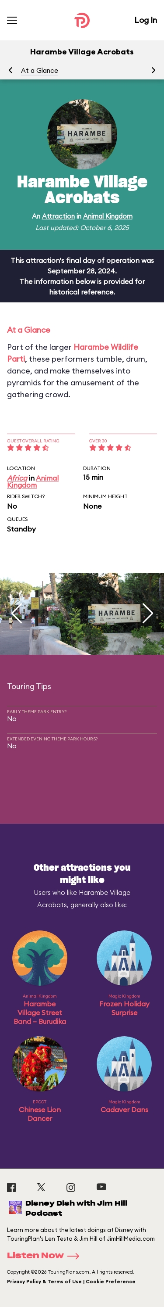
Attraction (58, 216)
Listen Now (46, 1256)
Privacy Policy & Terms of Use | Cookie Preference (71, 1281)
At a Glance (39, 70)
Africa (17, 478)
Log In (145, 20)
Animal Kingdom (108, 216)
